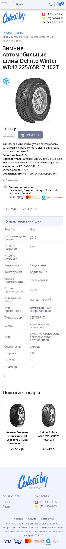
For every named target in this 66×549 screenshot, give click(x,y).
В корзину (33, 134)
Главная (7, 32)
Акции (32, 518)
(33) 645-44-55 (52, 14)
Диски (6, 506)
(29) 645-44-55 (52, 18)
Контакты (47, 518)
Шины (19, 32)
